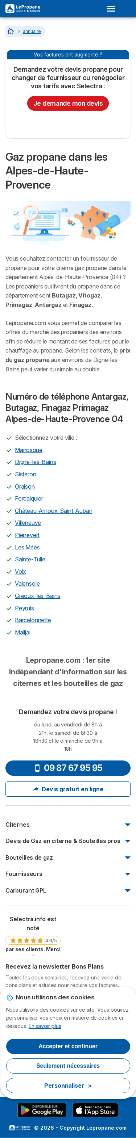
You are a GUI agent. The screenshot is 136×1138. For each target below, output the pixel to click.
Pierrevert (27, 535)
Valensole (27, 583)
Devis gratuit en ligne (68, 789)
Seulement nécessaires (68, 1066)
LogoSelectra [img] (19, 1127)
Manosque (28, 450)
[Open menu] (113, 8)
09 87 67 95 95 (68, 768)
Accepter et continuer (68, 1046)
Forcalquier (29, 498)
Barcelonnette (33, 620)
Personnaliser (68, 1085)
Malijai (22, 632)
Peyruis (24, 608)
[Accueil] (11, 31)
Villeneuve (28, 522)
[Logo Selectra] (22, 8)
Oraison (25, 486)
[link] (33, 937)
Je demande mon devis (68, 103)
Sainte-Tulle (30, 559)
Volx (20, 571)
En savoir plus (45, 1026)
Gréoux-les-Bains (37, 595)
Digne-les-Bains (35, 461)
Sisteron (25, 474)
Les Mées (27, 547)
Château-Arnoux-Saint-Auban (53, 510)
